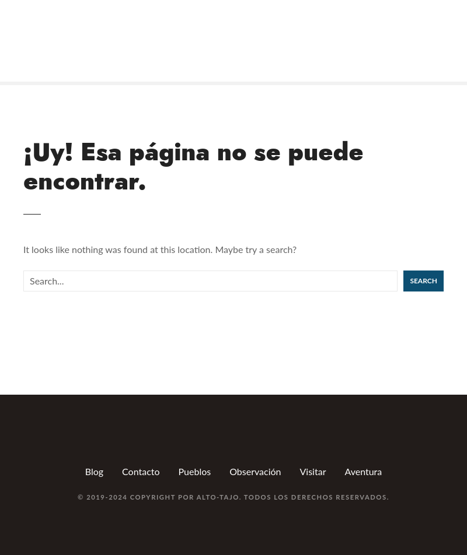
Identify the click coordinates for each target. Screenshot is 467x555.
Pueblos (195, 471)
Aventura (363, 471)
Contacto (141, 471)
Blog (94, 471)
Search (423, 280)
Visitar (313, 471)
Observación (255, 471)
